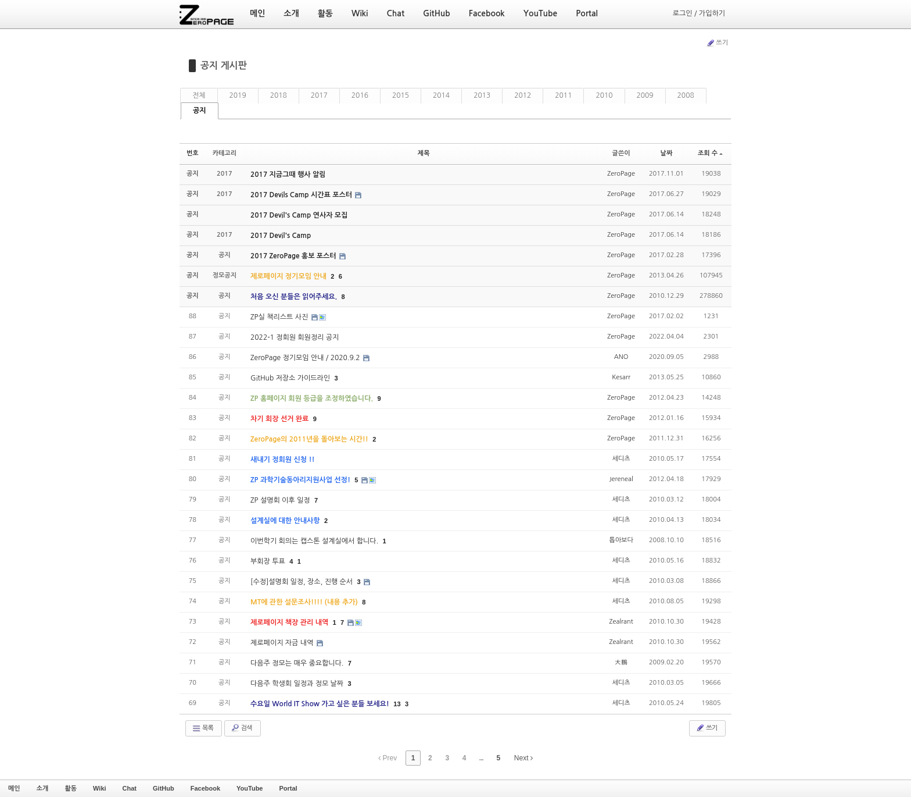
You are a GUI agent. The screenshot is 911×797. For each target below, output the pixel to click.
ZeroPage (621, 173)
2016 (360, 95)
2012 (522, 95)
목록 (202, 728)
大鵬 (621, 662)
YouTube (249, 788)
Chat (130, 788)
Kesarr (621, 377)
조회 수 (710, 153)
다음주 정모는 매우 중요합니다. (298, 663)
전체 (199, 95)
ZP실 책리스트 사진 (280, 317)
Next (523, 758)
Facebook (205, 788)
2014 (441, 95)
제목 (424, 153)
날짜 (667, 153)
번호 (192, 153)
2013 (482, 95)
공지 (199, 110)
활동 (70, 788)
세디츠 (621, 459)
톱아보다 (621, 540)
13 (396, 703)
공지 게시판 (223, 65)
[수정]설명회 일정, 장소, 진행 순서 (302, 581)
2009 (645, 95)
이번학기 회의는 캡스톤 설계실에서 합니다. (315, 541)
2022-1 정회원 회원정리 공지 (294, 337)
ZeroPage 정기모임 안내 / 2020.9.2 (306, 357)
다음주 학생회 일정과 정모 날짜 (297, 683)
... (481, 758)
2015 (400, 95)
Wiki (99, 788)
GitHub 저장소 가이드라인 (291, 378)
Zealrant (621, 621)
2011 (563, 95)
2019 (237, 95)
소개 (43, 788)
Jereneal (621, 479)
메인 (14, 788)
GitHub (163, 788)
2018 (278, 95)
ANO (621, 357)
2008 (685, 95)
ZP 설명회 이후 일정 (281, 500)
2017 (319, 95)
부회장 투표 (268, 561)
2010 (604, 95)
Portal (288, 788)
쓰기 (717, 43)
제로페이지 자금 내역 (282, 642)
